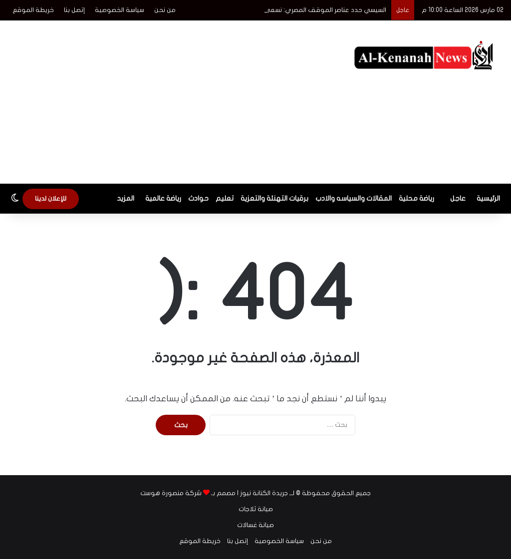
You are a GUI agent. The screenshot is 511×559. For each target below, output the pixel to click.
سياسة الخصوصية (119, 9)
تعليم (225, 198)
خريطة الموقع (33, 9)
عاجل (458, 198)
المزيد (125, 198)
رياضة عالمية (163, 198)
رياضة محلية (416, 198)
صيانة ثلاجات (256, 509)
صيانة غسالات (255, 525)
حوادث (198, 198)
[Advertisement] (166, 100)
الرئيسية (488, 198)
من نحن (165, 9)
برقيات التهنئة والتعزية (274, 198)
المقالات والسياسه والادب (353, 198)
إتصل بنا (74, 9)
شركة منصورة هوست (171, 493)
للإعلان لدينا (50, 198)
